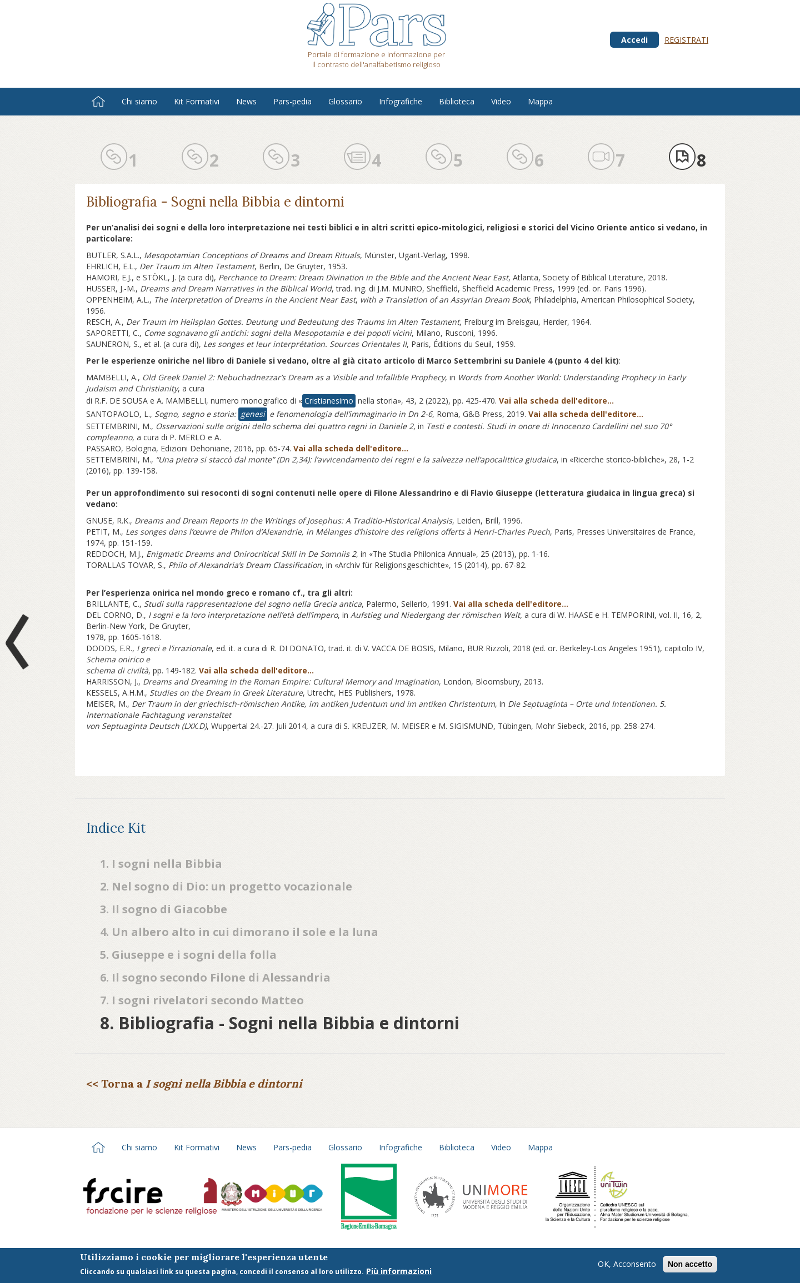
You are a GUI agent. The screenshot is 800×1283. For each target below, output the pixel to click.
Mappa (540, 101)
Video (501, 101)
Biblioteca (456, 101)
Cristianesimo (328, 400)
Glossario (345, 101)
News (246, 101)
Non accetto (690, 1265)
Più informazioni (399, 1272)
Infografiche (400, 101)
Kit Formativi (196, 101)
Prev (19, 642)
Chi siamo (139, 101)
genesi (253, 414)
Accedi (634, 39)
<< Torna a (194, 1083)
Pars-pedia (292, 101)
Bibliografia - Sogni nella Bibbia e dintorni (215, 201)
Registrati (686, 39)
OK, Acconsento (627, 1265)
